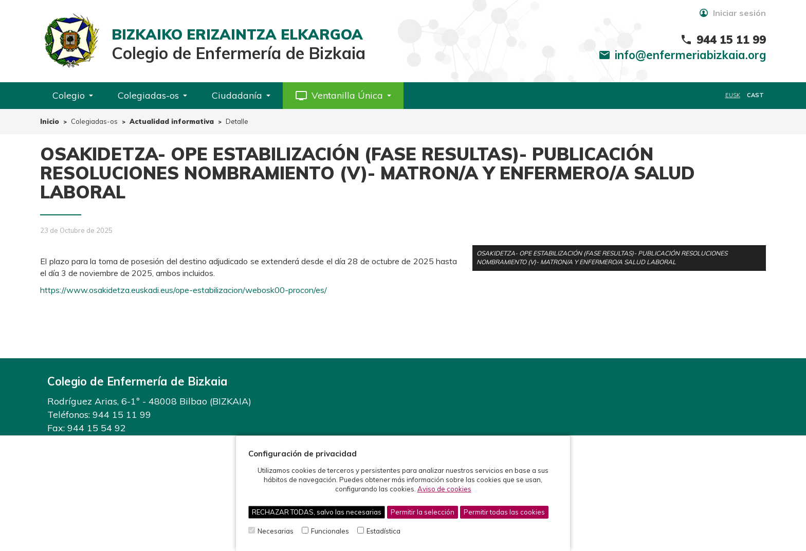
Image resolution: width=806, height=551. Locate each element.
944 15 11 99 (122, 414)
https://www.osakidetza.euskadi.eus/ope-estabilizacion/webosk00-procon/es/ (183, 290)
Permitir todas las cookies (504, 512)
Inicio (49, 121)
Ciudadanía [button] (241, 95)
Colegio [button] (72, 95)
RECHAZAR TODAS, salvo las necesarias (316, 512)
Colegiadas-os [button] (152, 95)
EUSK (732, 95)
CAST (755, 95)
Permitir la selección (422, 512)
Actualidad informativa (172, 121)
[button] (343, 95)
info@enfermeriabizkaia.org (690, 55)
